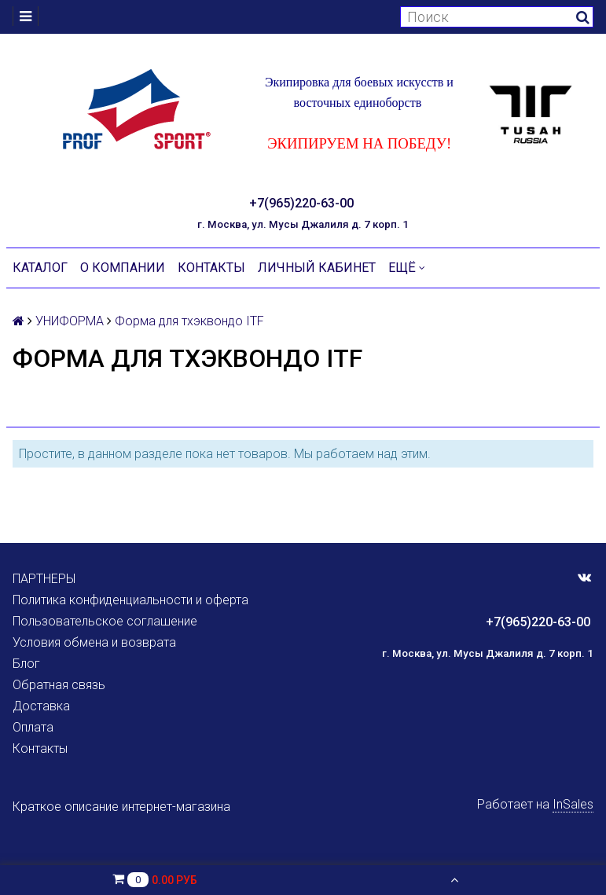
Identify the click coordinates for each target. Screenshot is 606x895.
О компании (122, 267)
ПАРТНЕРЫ (44, 578)
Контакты (211, 267)
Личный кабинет (317, 267)
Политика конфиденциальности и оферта (130, 599)
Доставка (41, 706)
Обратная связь (59, 684)
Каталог (40, 267)
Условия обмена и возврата (94, 642)
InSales (573, 804)
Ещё (406, 267)
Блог (26, 663)
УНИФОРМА (69, 321)
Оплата (33, 727)
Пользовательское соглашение (105, 621)
